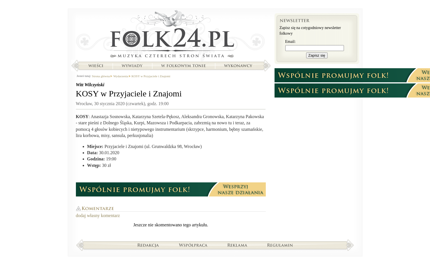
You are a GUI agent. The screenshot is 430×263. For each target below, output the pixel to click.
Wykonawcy (239, 65)
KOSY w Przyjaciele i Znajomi (150, 76)
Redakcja (148, 245)
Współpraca (193, 245)
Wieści (95, 65)
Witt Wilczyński (90, 84)
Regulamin (280, 245)
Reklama (237, 245)
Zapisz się (316, 55)
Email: (290, 41)
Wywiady (132, 65)
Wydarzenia (120, 76)
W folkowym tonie (183, 65)
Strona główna (171, 35)
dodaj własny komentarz (98, 215)
